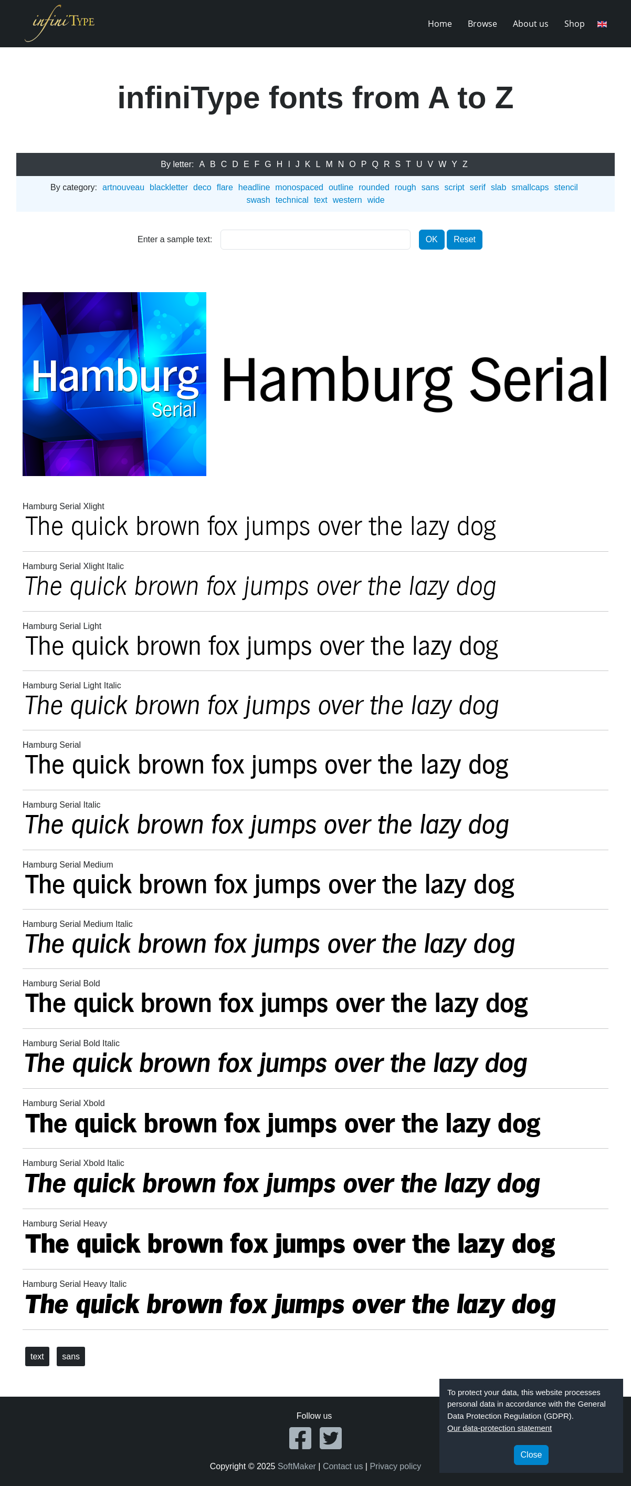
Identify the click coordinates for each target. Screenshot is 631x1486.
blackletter (169, 187)
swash (258, 199)
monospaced (299, 187)
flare (225, 187)
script (455, 187)
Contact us (343, 1466)
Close (531, 1454)
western (347, 199)
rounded (374, 187)
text (321, 199)
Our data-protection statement (499, 1427)
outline (341, 187)
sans (430, 187)
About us (531, 23)
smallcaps (530, 187)
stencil (566, 187)
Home (440, 23)
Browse (482, 23)
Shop (574, 23)
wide (376, 199)
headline (254, 187)
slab (498, 187)
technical (292, 199)
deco (202, 187)
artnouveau (123, 187)
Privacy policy (395, 1466)
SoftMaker (297, 1466)
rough (405, 187)
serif (478, 187)
